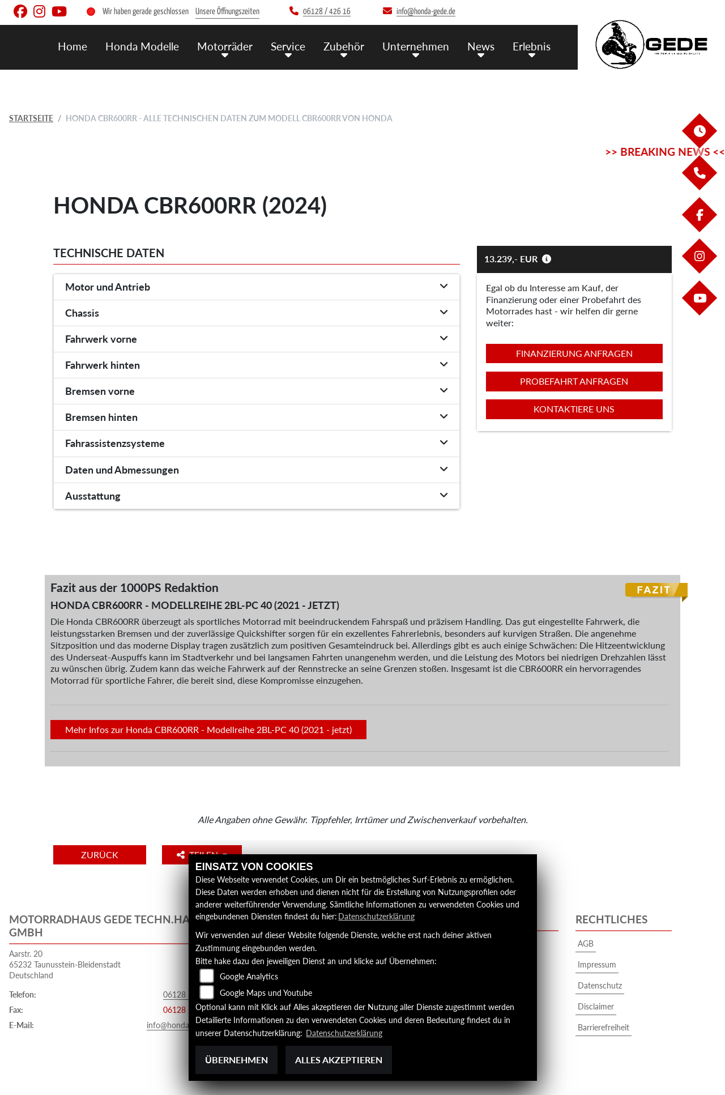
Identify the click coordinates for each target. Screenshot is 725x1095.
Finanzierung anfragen (574, 353)
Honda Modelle (142, 45)
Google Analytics (249, 977)
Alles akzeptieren (338, 1059)
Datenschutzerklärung (376, 917)
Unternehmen (415, 45)
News (480, 45)
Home (72, 45)
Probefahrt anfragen (574, 381)
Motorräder (225, 45)
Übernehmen (236, 1059)
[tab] (256, 287)
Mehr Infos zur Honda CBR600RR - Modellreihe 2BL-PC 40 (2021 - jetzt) (208, 729)
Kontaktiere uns (574, 408)
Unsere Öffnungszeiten (227, 11)
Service (288, 45)
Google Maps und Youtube (266, 993)
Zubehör (343, 45)
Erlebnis (532, 45)
